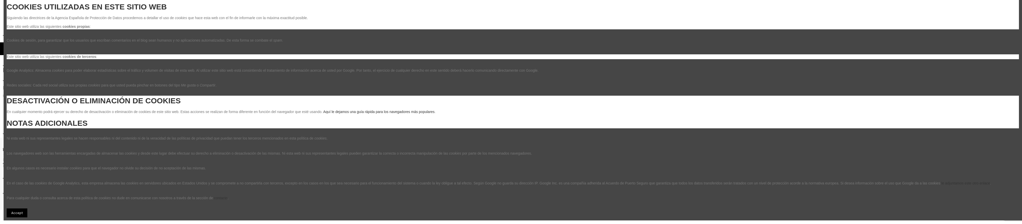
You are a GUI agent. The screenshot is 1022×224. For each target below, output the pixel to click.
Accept (17, 213)
